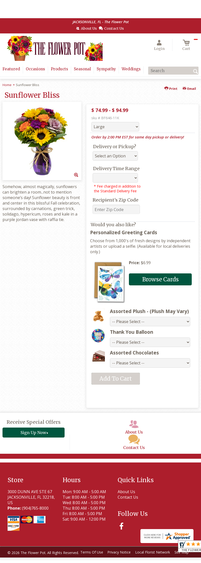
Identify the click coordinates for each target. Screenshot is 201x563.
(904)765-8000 (35, 508)
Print (170, 88)
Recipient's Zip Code (115, 200)
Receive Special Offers (34, 422)
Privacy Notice (49, 560)
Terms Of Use (20, 560)
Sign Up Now (33, 432)
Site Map (115, 560)
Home (7, 85)
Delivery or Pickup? (114, 146)
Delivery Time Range (116, 168)
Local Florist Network (84, 560)
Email (189, 88)
